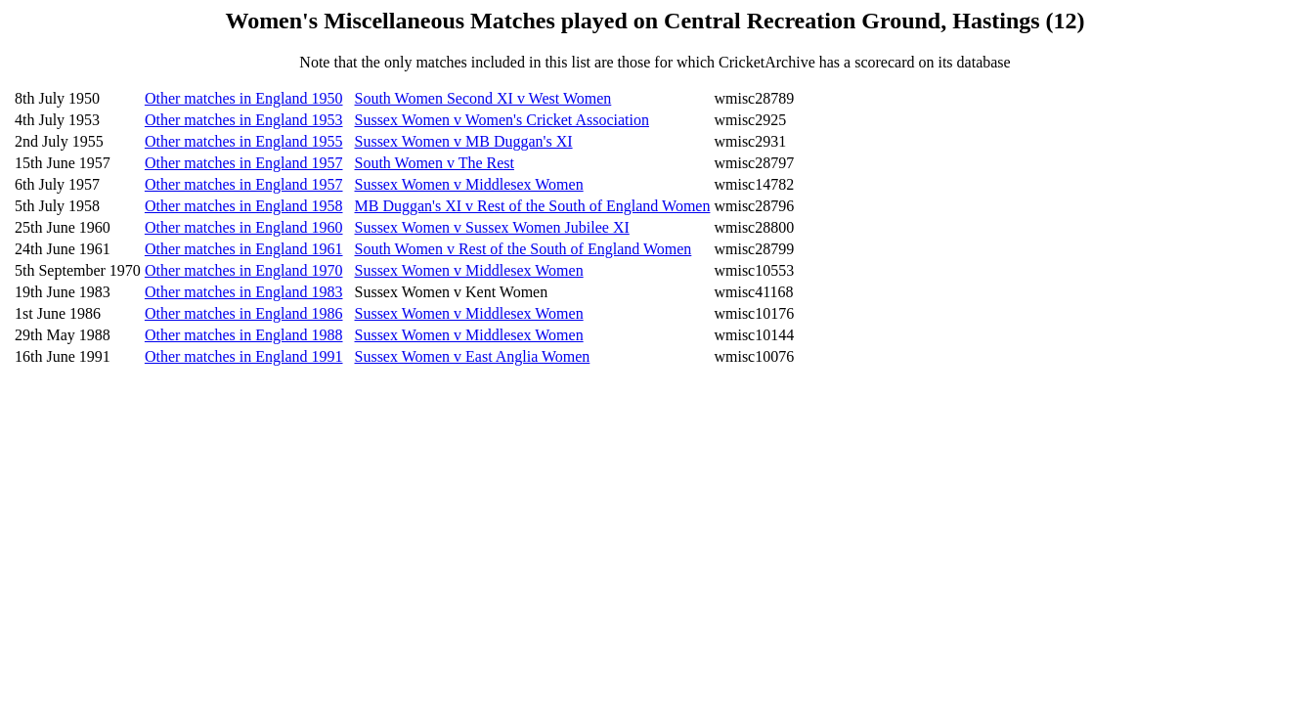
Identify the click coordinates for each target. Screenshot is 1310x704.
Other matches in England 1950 (244, 98)
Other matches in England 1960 (244, 227)
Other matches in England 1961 (244, 249)
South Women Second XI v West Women (483, 98)
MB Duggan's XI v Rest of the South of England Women (533, 206)
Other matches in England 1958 (244, 206)
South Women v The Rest (434, 162)
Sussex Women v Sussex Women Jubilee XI (492, 227)
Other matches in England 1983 (244, 292)
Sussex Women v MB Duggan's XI (464, 141)
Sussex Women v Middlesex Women (469, 184)
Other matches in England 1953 (244, 119)
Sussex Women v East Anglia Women (472, 356)
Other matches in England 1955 (244, 141)
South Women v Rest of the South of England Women (523, 249)
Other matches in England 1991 (244, 356)
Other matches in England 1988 (244, 335)
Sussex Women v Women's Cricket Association (502, 119)
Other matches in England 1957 (244, 162)
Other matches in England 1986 (244, 313)
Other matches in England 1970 (244, 270)
